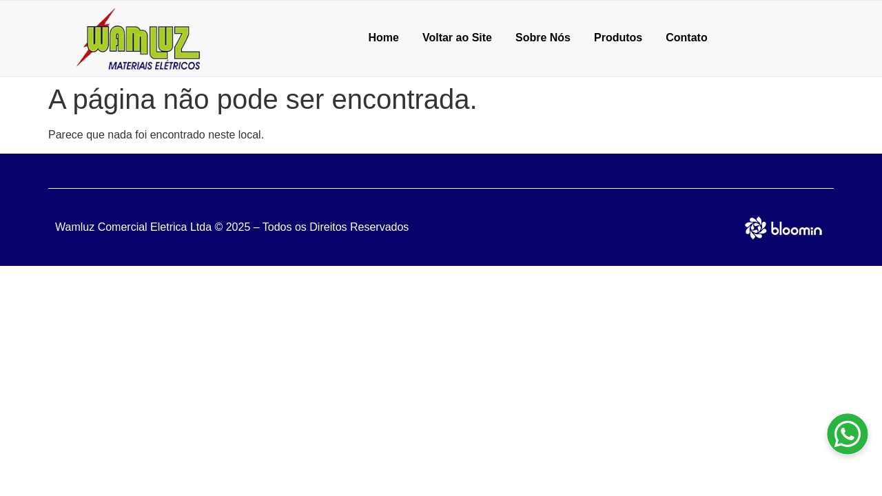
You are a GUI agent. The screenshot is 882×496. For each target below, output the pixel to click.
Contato (686, 37)
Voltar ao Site (457, 37)
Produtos (618, 37)
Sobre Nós (543, 37)
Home (383, 37)
